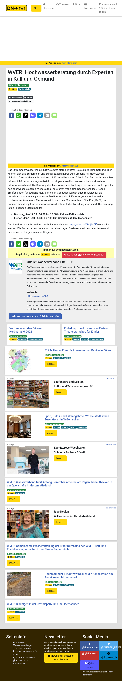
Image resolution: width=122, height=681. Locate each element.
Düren (13, 89)
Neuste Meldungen (22, 645)
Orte (76, 4)
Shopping (22, 339)
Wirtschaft (68, 585)
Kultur (84, 339)
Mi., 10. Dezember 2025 (54, 355)
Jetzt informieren (69, 63)
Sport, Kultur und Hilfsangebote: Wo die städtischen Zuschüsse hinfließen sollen (77, 418)
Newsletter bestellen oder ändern (61, 657)
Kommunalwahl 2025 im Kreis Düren (108, 8)
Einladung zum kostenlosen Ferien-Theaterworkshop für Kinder (86, 330)
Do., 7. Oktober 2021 (19, 85)
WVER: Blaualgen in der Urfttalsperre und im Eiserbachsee (43, 604)
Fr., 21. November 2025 (17, 490)
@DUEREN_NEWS (109, 645)
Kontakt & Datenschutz (24, 657)
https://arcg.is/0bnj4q (81, 224)
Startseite (48, 6)
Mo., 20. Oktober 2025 (16, 609)
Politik (56, 358)
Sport (73, 427)
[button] (36, 8)
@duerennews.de (90, 645)
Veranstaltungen (35, 339)
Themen (62, 4)
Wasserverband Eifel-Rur (21, 101)
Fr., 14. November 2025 (17, 554)
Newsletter (90, 6)
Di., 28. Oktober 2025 (53, 582)
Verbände (24, 89)
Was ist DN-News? (22, 648)
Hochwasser (15, 98)
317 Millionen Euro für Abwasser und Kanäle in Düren (78, 350)
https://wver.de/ (36, 296)
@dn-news (89, 653)
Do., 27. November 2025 (54, 424)
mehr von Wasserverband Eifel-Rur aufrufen (35, 316)
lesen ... (51, 363)
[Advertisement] (61, 38)
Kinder (76, 339)
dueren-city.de (111, 378)
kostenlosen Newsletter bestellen (84, 254)
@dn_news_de (109, 655)
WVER (28, 98)
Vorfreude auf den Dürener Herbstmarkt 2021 (25, 330)
